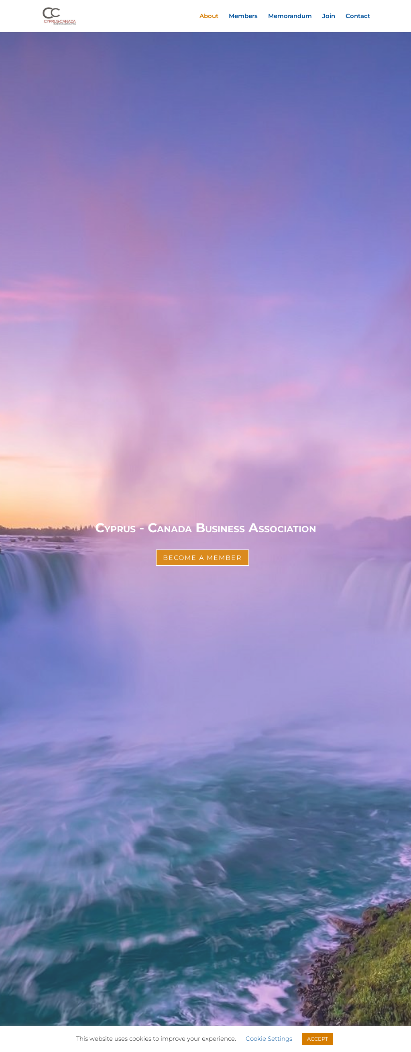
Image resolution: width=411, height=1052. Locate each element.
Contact (358, 16)
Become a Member (202, 558)
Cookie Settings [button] (269, 1038)
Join (328, 16)
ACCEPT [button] (317, 1039)
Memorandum (290, 16)
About (208, 16)
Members (243, 16)
